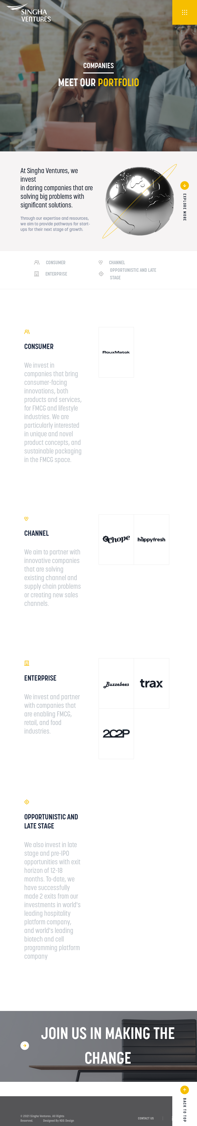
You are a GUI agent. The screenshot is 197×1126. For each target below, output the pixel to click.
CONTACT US (146, 1118)
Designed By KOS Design (58, 1120)
